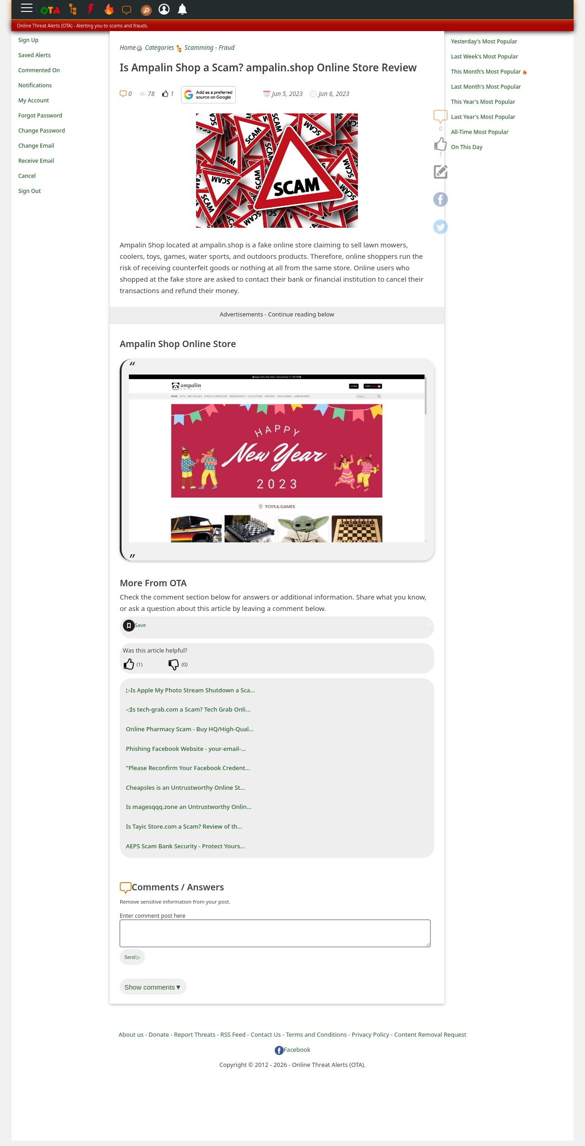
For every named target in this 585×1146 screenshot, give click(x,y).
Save (134, 624)
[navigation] (440, 144)
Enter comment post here (153, 916)
